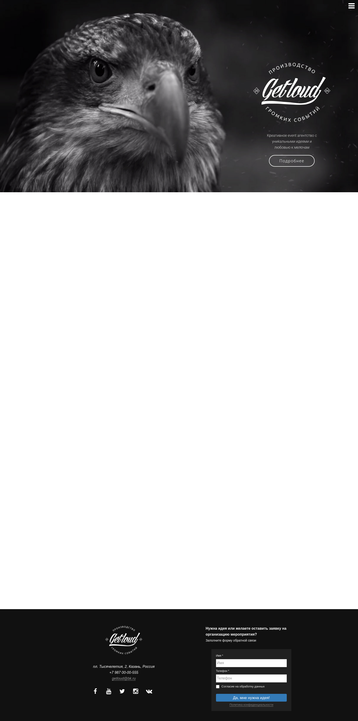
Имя (219, 655)
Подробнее (291, 160)
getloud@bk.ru (124, 678)
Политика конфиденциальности (251, 704)
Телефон (222, 671)
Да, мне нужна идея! (251, 698)
